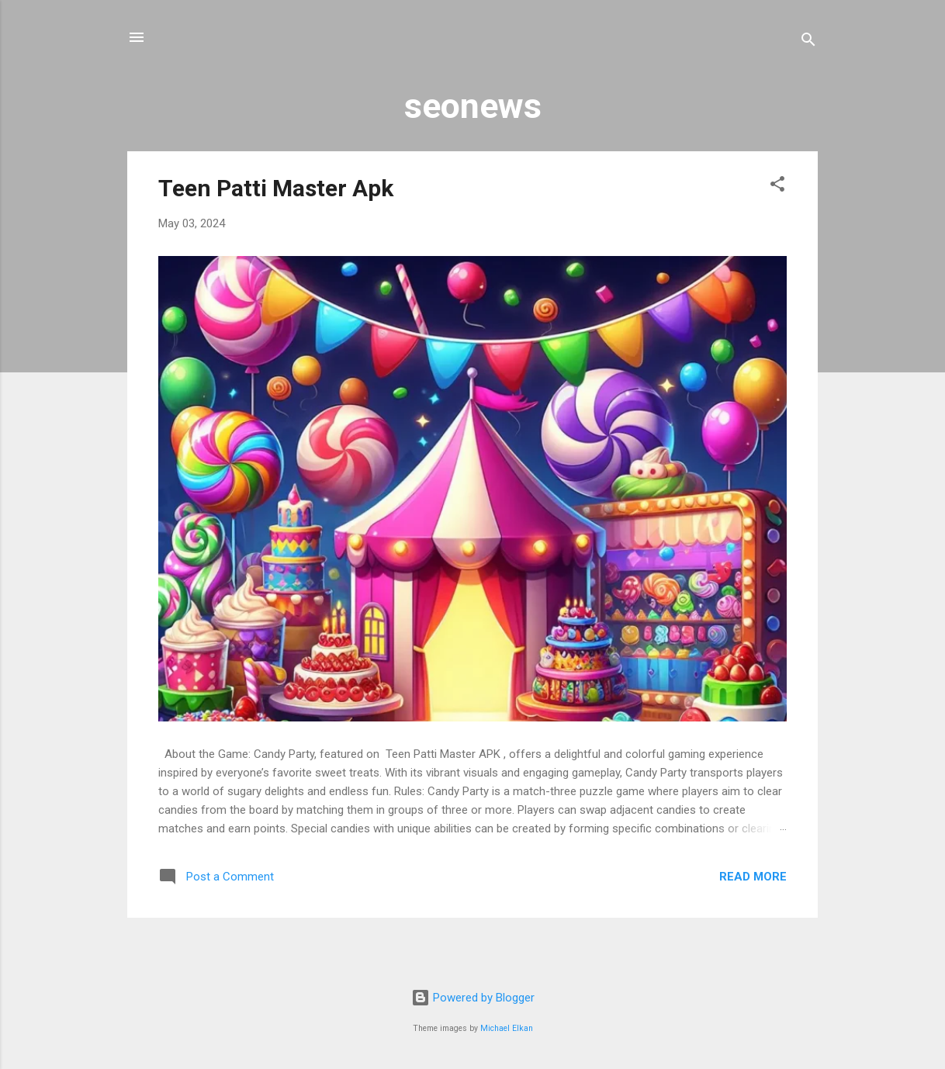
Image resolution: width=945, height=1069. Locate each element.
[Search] (808, 42)
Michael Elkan (506, 1028)
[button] (777, 187)
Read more (753, 877)
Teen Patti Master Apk (275, 188)
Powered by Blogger (473, 998)
